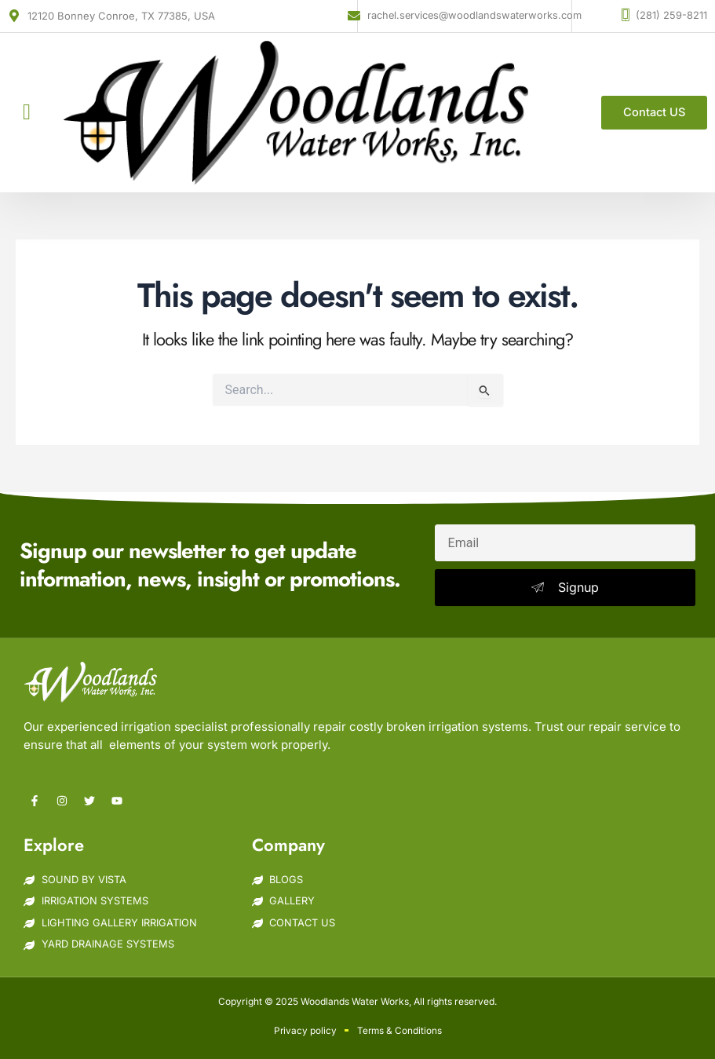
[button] (26, 112)
